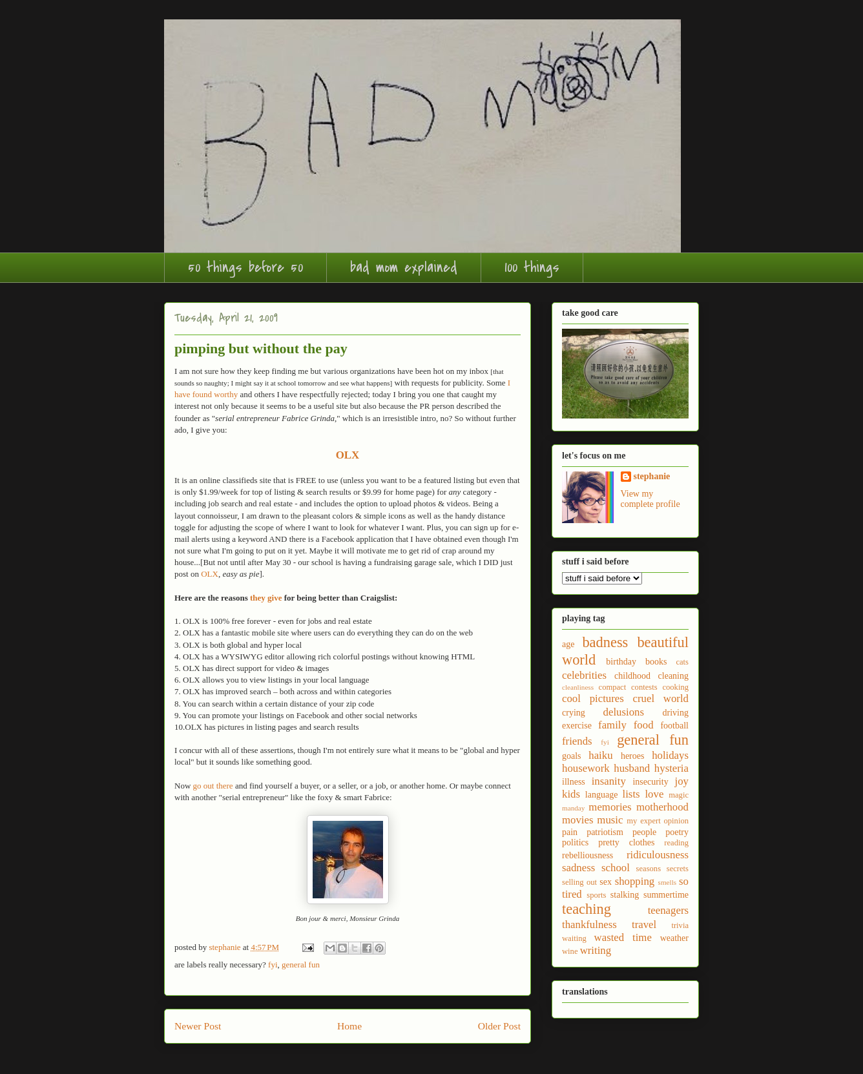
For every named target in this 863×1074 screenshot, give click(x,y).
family (612, 725)
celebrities (584, 675)
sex (605, 882)
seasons (648, 868)
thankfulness (589, 924)
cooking (675, 687)
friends (577, 741)
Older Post (499, 1025)
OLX (209, 574)
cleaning (673, 676)
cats (682, 661)
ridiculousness (658, 855)
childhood (632, 676)
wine (569, 951)
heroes (633, 756)
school (615, 868)
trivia (680, 925)
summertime (666, 895)
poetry (677, 832)
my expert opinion (658, 820)
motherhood (662, 807)
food (644, 725)
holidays (670, 755)
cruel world (661, 698)
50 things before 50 (245, 267)
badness (605, 642)
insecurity (650, 782)
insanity (609, 781)
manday (573, 808)
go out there (213, 785)
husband (632, 768)
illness (573, 782)
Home (349, 1025)
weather (674, 938)
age (568, 644)
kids (571, 794)
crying (573, 713)
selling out (579, 882)
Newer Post (197, 1025)
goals (571, 756)
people (644, 832)
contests (644, 687)
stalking (624, 895)
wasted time (623, 937)
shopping (635, 881)
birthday (621, 661)
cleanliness (578, 687)
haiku (600, 755)
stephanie (652, 476)
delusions (623, 712)
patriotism (605, 832)
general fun (301, 964)
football (674, 725)
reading (676, 842)
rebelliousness (587, 855)
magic (679, 795)
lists (631, 794)
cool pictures (593, 698)
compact (613, 687)
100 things (531, 267)
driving (676, 713)
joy (682, 781)
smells (667, 882)
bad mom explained (403, 267)
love (654, 794)
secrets (678, 868)
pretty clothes (626, 842)
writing (595, 950)
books (656, 661)
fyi (272, 964)
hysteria (671, 768)
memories (609, 807)
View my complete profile (650, 499)
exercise (577, 725)
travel (644, 924)
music (610, 820)
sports (596, 895)
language (601, 795)
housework (586, 768)
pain (569, 832)
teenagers (668, 910)
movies (577, 820)
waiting (574, 938)
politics (575, 842)
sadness (578, 868)
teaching (586, 909)
